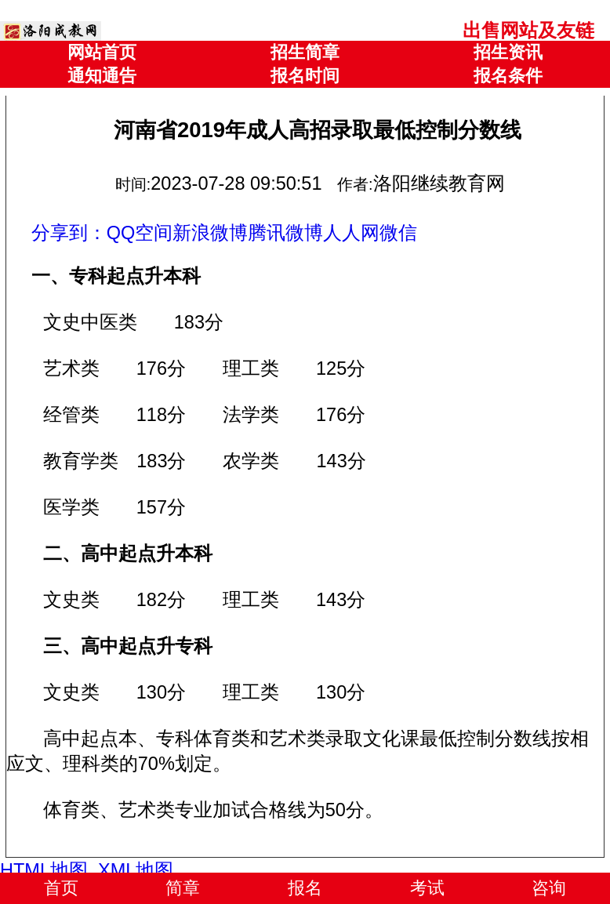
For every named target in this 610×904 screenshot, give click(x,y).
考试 (427, 888)
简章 (182, 888)
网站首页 (101, 52)
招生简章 (305, 52)
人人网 (351, 233)
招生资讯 (508, 52)
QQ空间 (140, 233)
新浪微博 (210, 233)
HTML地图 (44, 870)
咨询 (549, 888)
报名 (305, 888)
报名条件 (508, 75)
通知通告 (101, 75)
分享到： (69, 233)
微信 (398, 233)
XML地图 (135, 870)
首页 (61, 888)
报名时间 (305, 75)
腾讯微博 (285, 233)
